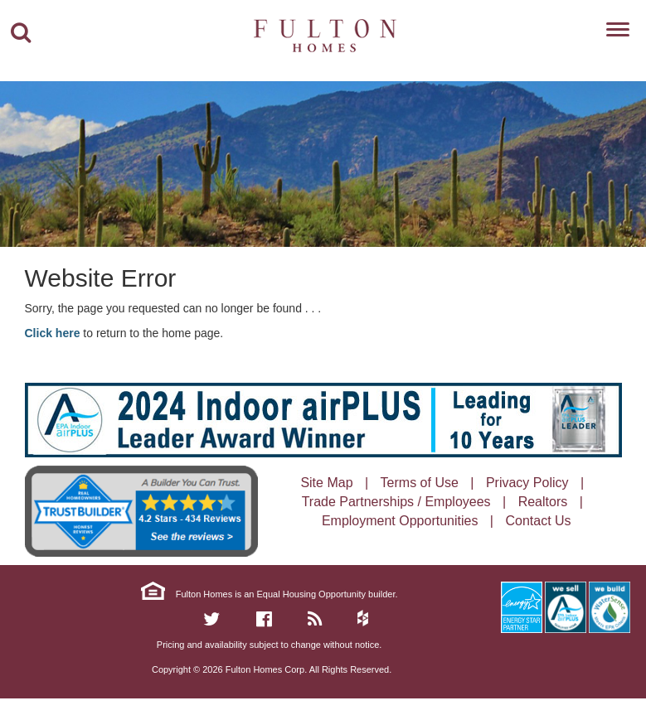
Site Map (326, 483)
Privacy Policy (527, 483)
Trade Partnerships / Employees (396, 502)
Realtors (543, 502)
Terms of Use (420, 483)
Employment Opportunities (400, 521)
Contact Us (538, 521)
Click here (52, 333)
